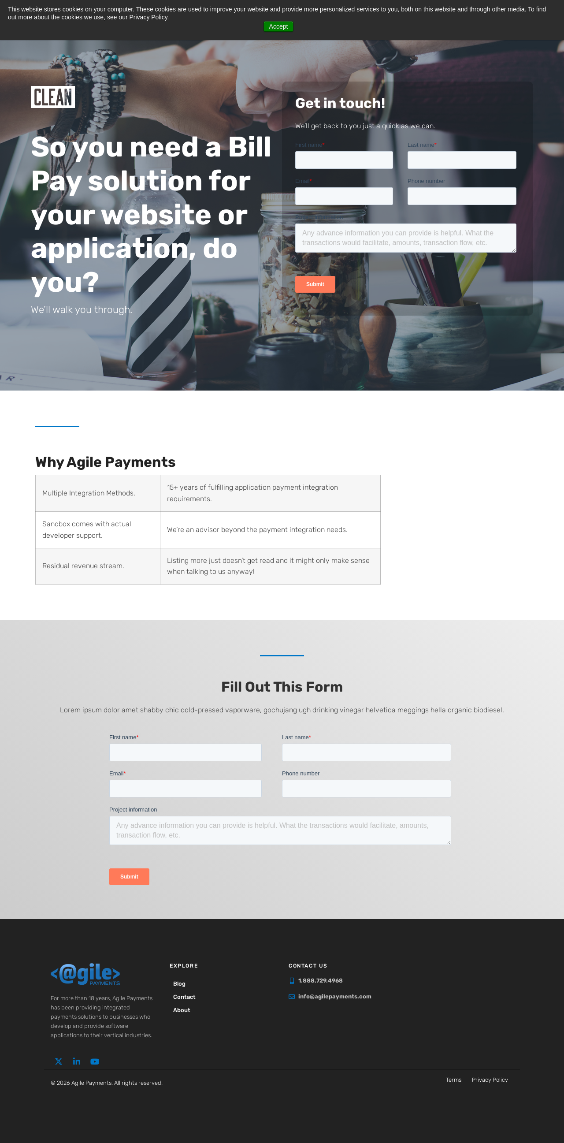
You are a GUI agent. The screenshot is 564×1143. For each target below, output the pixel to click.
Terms (453, 1079)
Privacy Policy (490, 1079)
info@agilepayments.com (334, 996)
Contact (185, 997)
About (182, 1010)
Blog (180, 983)
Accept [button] (278, 26)
